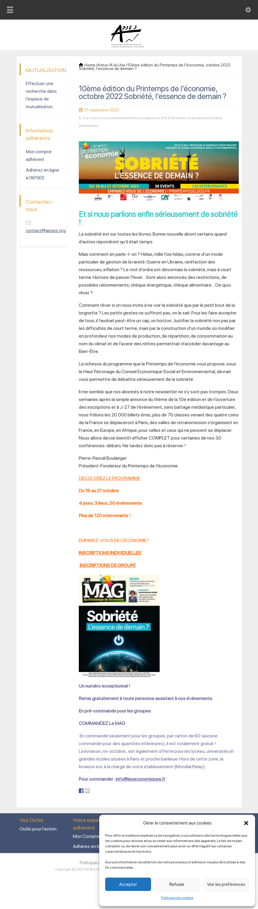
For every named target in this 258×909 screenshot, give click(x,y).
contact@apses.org (46, 230)
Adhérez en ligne (89, 846)
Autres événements (123, 118)
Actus (101, 118)
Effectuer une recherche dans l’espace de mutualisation (41, 95)
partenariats (88, 126)
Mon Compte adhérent (96, 836)
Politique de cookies (177, 898)
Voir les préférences (226, 884)
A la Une (89, 118)
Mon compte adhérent (39, 155)
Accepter (128, 884)
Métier (217, 118)
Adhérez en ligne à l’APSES (42, 173)
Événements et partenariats (189, 118)
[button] (246, 823)
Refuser (177, 884)
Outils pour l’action (38, 829)
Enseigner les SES (153, 118)
